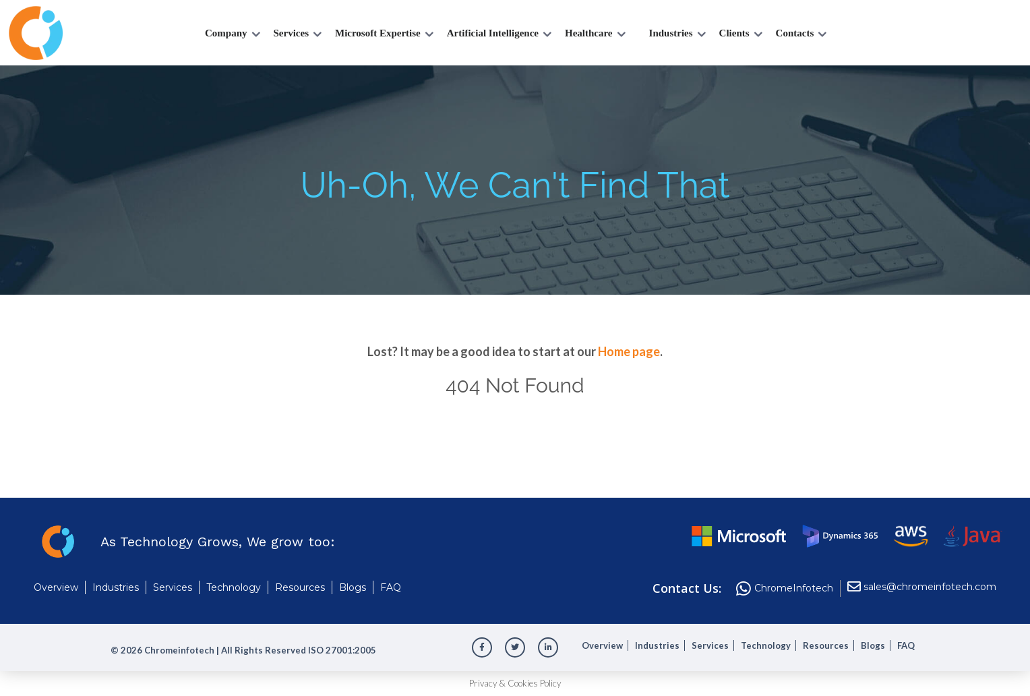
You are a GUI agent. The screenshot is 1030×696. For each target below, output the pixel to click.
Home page (629, 351)
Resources (300, 587)
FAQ (390, 587)
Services (172, 587)
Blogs (352, 587)
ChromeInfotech (793, 588)
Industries (115, 587)
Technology (233, 587)
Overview (56, 587)
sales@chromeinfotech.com (930, 587)
